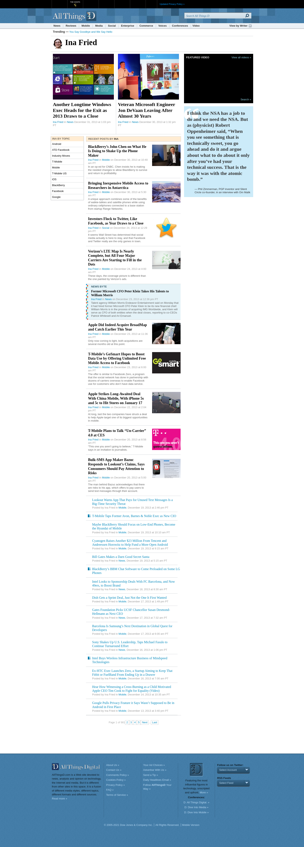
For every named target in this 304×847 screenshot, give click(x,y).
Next (144, 722)
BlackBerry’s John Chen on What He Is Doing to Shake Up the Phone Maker (117, 151)
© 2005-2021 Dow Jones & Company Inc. (128, 824)
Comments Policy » (117, 775)
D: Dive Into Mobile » (196, 812)
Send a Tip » (150, 775)
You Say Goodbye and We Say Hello (90, 31)
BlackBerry (58, 185)
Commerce (146, 25)
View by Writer (238, 25)
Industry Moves (61, 155)
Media (99, 25)
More (151, 4)
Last (154, 722)
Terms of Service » (117, 794)
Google (56, 196)
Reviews (71, 25)
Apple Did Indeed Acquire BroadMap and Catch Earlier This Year (117, 327)
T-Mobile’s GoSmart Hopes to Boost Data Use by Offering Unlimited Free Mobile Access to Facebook (117, 358)
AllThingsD (75, 16)
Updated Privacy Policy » (172, 4)
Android (56, 143)
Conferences (180, 25)
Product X (138, 2)
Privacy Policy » (115, 784)
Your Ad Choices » (154, 765)
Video (196, 25)
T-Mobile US (59, 173)
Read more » (59, 798)
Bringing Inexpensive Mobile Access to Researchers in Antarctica (118, 185)
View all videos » (241, 57)
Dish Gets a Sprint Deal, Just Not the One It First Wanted (129, 597)
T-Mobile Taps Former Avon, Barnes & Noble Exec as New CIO (134, 516)
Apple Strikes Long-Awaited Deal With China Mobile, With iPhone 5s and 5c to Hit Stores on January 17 (116, 398)
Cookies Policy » (116, 779)
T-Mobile (57, 161)
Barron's (106, 2)
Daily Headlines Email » (157, 779)
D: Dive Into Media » (196, 807)
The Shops (75, 2)
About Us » (112, 765)
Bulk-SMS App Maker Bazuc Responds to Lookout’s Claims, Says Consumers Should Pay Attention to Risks (116, 466)
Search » (246, 99)
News (56, 25)
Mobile (86, 25)
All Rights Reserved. (167, 824)
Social (112, 25)
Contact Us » (113, 769)
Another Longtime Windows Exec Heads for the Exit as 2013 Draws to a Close (82, 110)
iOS (54, 179)
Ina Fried (58, 122)
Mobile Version (190, 824)
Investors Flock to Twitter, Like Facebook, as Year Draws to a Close (115, 221)
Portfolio (123, 2)
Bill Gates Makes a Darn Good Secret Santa (120, 557)
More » (204, 792)
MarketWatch (91, 2)
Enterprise (127, 25)
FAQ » (110, 789)
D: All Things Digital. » (196, 802)
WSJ (59, 2)
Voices (162, 25)
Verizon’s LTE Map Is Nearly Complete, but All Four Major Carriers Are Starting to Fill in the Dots (115, 258)
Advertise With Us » (154, 769)
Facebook (58, 191)
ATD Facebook (61, 149)
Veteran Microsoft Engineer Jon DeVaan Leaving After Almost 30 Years (146, 110)
